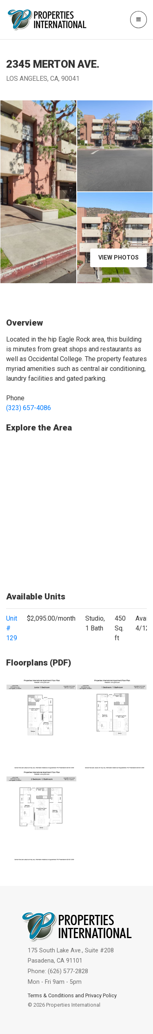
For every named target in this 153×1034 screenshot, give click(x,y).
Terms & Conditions (51, 995)
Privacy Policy (101, 995)
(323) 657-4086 (28, 408)
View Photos (118, 257)
